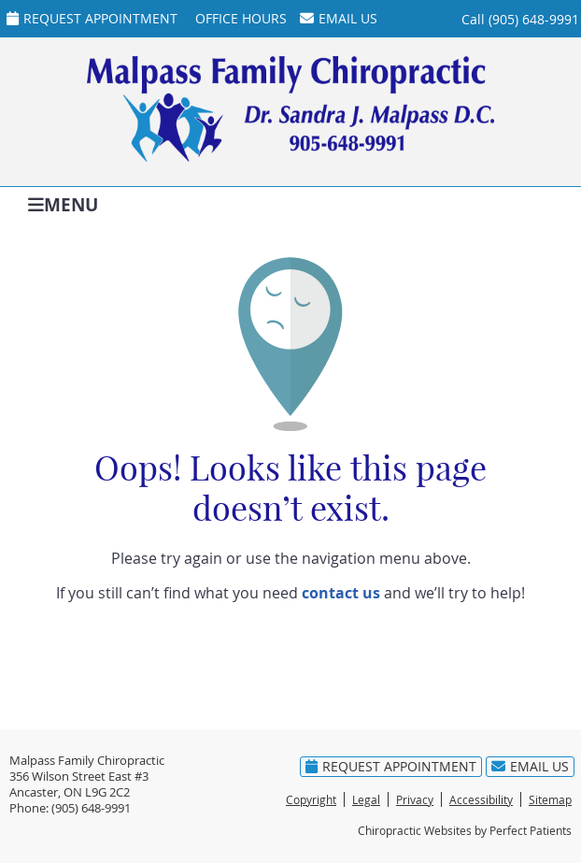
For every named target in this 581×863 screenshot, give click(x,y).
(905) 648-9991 (534, 19)
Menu (63, 203)
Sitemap (550, 799)
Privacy (414, 799)
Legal (366, 799)
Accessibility (481, 799)
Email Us (338, 18)
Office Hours (241, 18)
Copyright (311, 799)
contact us (341, 593)
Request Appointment (92, 18)
